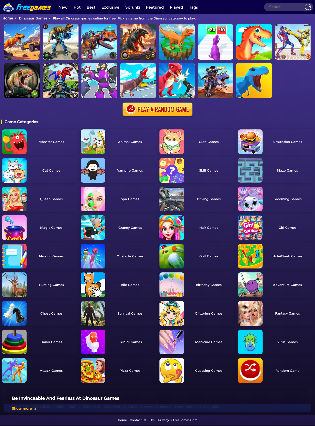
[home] (27, 2)
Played (176, 7)
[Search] (288, 7)
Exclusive (110, 7)
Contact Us (138, 420)
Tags (193, 7)
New (63, 7)
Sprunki (132, 7)
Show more (24, 408)
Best (91, 7)
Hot (77, 7)
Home (7, 18)
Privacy (163, 420)
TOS (152, 420)
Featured (155, 7)
